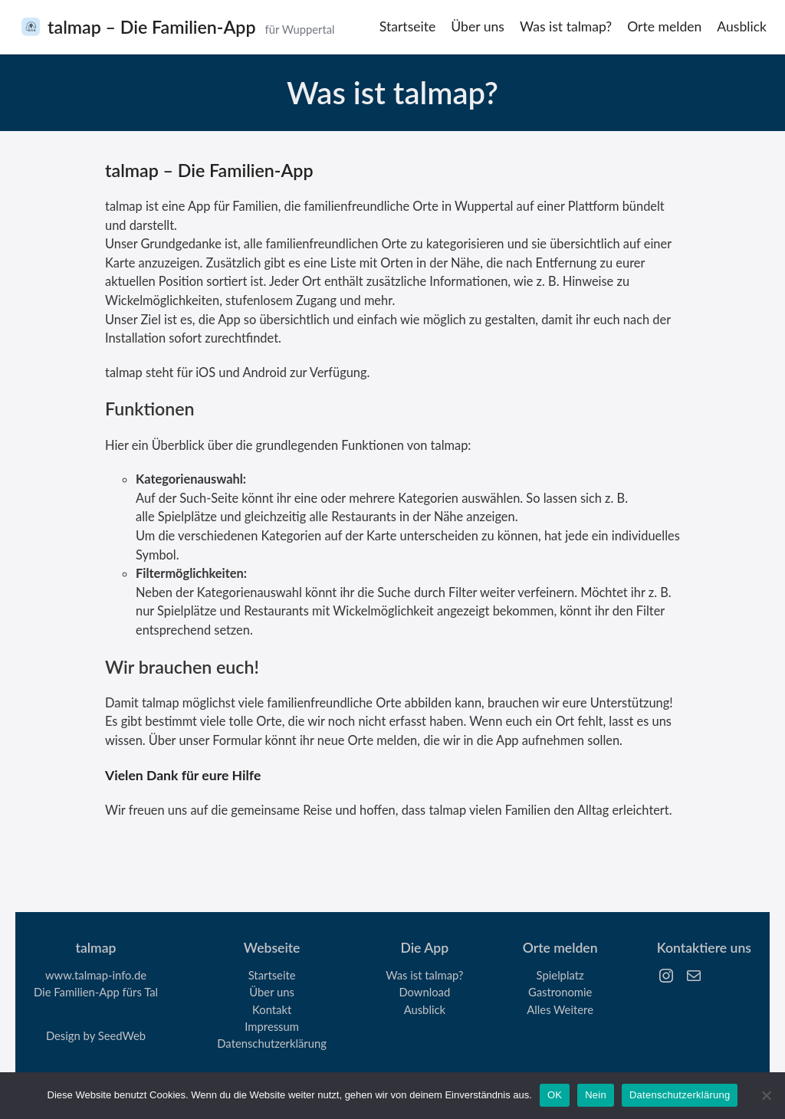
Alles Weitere (560, 1009)
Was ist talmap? (424, 975)
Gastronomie (560, 992)
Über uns (271, 992)
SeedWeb (122, 1035)
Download (424, 992)
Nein (595, 1095)
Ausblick (424, 1009)
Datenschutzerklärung (272, 1043)
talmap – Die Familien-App (152, 27)
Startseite (272, 975)
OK (554, 1095)
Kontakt (271, 1009)
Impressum (272, 1026)
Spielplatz (560, 975)
